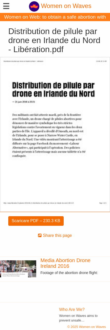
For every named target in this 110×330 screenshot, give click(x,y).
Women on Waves (60, 5)
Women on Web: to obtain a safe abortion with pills (55, 17)
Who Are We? (72, 309)
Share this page (55, 235)
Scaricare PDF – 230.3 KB (36, 221)
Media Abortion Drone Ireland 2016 (65, 263)
